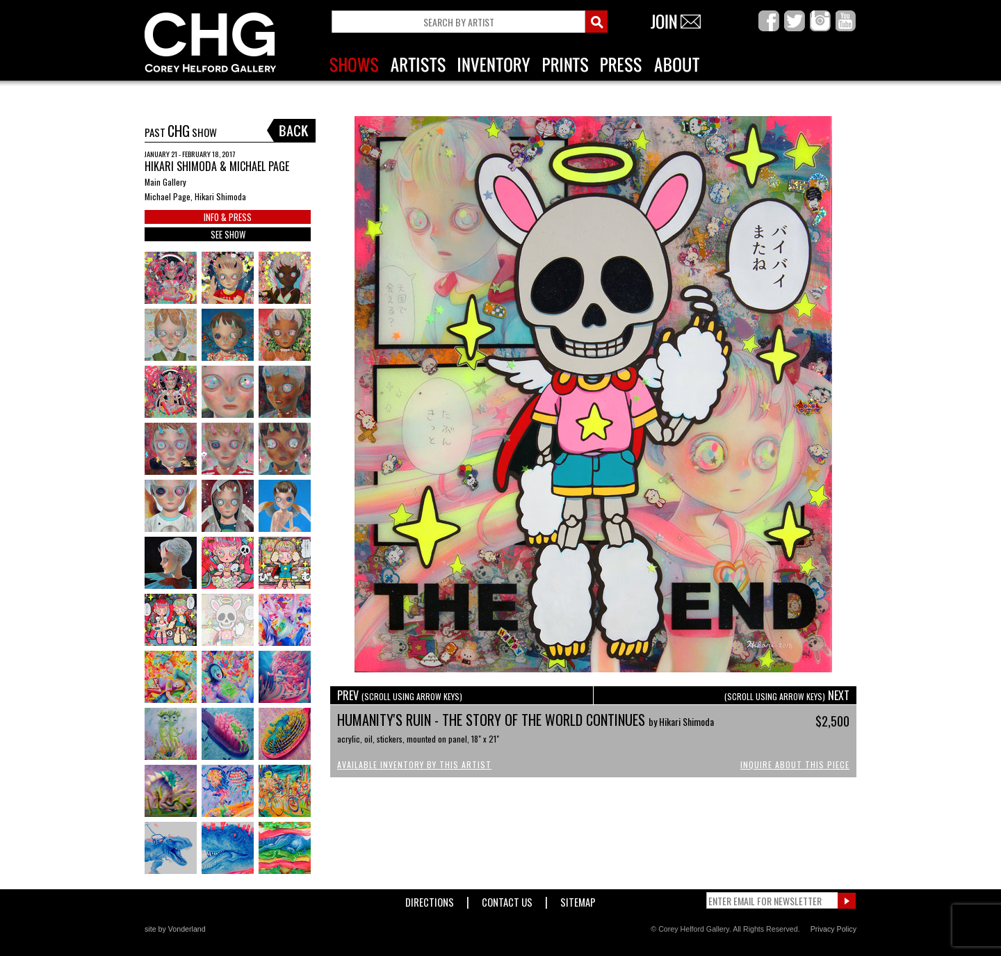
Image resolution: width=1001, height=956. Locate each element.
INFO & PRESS (228, 217)
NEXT (786, 695)
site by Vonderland (175, 929)
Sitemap (578, 899)
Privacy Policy (833, 929)
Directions (429, 899)
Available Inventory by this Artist (414, 764)
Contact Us (507, 899)
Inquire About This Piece (794, 764)
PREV (399, 695)
